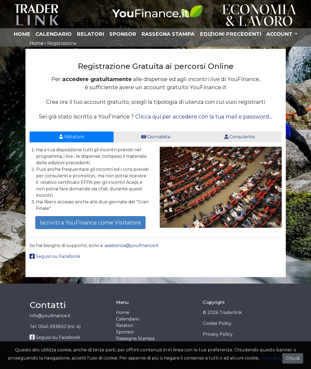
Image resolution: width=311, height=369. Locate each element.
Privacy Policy (218, 334)
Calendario (54, 34)
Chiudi (293, 358)
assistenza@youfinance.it (131, 245)
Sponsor (122, 34)
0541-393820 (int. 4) (59, 326)
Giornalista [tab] (155, 136)
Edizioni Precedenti (230, 34)
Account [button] (280, 34)
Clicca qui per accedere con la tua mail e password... (203, 116)
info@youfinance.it (50, 315)
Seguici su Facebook (55, 256)
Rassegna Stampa (167, 34)
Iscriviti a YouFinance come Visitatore (90, 222)
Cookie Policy (217, 323)
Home (22, 34)
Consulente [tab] (240, 136)
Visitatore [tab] (71, 136)
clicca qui (270, 358)
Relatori (90, 34)
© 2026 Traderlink (222, 312)
